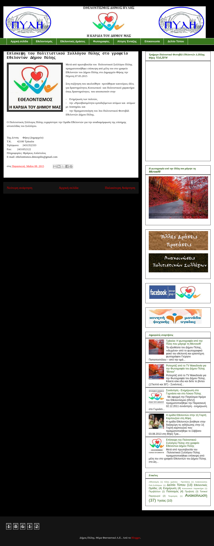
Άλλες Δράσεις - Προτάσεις (177, 482)
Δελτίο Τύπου (176, 41)
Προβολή (189, 491)
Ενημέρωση (169, 488)
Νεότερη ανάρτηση (19, 187)
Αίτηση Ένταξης (127, 41)
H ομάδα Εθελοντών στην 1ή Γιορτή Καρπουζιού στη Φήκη (186, 417)
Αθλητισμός (154, 482)
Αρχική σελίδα (19, 41)
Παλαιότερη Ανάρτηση (120, 187)
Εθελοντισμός (44, 41)
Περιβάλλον (155, 491)
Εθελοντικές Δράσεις (72, 41)
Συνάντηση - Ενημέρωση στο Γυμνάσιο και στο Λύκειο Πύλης (183, 392)
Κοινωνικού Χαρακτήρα (193, 488)
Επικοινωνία (152, 41)
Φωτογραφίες (101, 41)
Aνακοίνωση (196, 495)
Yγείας (161, 500)
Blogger (135, 537)
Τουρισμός (172, 496)
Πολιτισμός (172, 491)
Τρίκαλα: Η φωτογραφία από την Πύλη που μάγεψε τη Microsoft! (184, 342)
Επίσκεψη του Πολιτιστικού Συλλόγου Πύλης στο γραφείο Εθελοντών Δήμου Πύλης (182, 442)
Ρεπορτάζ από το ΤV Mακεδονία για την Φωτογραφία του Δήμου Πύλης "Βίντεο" (186, 368)
